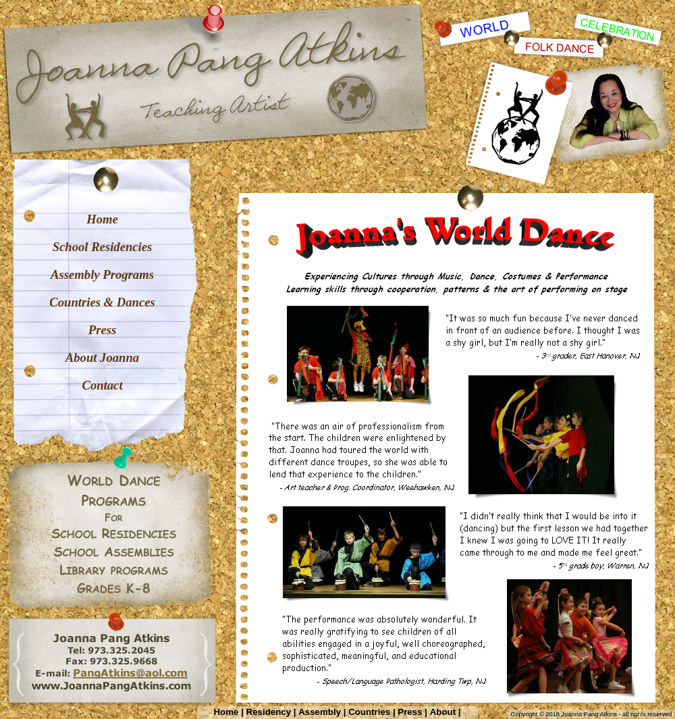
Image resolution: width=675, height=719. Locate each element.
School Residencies (103, 247)
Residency (269, 712)
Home (226, 712)
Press (410, 712)
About (443, 712)
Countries (369, 712)
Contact (102, 385)
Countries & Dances (102, 302)
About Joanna (102, 357)
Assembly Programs (102, 274)
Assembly (319, 712)
